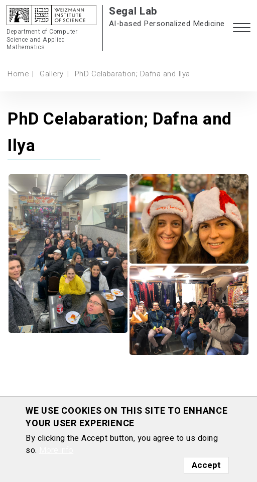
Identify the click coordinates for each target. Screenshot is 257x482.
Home (18, 73)
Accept (206, 465)
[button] (241, 28)
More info (56, 450)
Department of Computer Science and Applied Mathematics (42, 39)
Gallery (52, 73)
